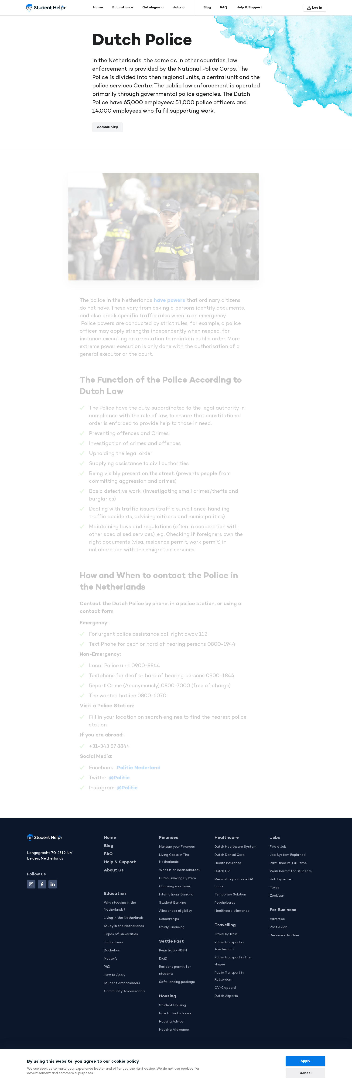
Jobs (179, 7)
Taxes (274, 887)
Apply (305, 1061)
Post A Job (278, 927)
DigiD (163, 959)
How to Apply (115, 975)
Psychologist (225, 903)
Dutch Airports (226, 996)
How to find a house (175, 1013)
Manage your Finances (177, 847)
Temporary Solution (230, 894)
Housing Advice (171, 1021)
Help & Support (249, 7)
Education (122, 7)
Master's (110, 959)
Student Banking (172, 903)
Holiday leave (280, 879)
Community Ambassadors (124, 991)
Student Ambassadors (122, 983)
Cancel (305, 1073)
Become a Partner (284, 935)
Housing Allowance (174, 1030)
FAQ (223, 7)
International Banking (176, 894)
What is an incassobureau (179, 870)
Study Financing (172, 927)
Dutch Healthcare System (235, 847)
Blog (207, 7)
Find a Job (278, 847)
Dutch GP (222, 871)
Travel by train (226, 934)
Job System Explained (288, 855)
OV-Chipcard (225, 988)
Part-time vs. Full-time (288, 863)
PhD (107, 967)
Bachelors (112, 950)
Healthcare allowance (232, 911)
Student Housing (172, 1005)
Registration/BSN (173, 950)
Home (98, 7)
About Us (114, 870)
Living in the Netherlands (124, 918)
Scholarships (169, 919)
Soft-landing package (177, 982)
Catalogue (153, 7)
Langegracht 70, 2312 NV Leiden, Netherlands (49, 855)
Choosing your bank (175, 886)
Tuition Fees (113, 942)
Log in (314, 8)
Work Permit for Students (291, 871)
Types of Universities (121, 934)
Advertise (277, 919)
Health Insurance (228, 863)
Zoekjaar (277, 896)
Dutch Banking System (177, 878)
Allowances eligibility (175, 911)
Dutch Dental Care (230, 855)
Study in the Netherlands (124, 926)
